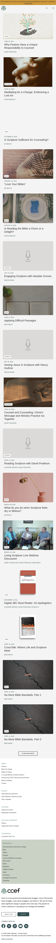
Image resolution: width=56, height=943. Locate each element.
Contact (3, 783)
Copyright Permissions (10, 878)
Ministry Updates (6, 780)
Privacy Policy (22, 933)
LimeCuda (9, 939)
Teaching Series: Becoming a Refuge (14, 847)
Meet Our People (6, 769)
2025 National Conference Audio (11, 796)
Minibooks (6, 866)
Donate (23, 914)
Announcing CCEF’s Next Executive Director (15, 777)
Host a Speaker (6, 799)
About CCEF (9, 914)
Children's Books (8, 869)
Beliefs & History (6, 772)
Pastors (3, 823)
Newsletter (6, 880)
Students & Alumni (7, 810)
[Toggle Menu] (53, 8)
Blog (4, 849)
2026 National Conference (9, 793)
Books (5, 863)
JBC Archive (6, 861)
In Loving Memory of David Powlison (12, 775)
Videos (5, 852)
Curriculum (6, 875)
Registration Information (8, 812)
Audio (4, 872)
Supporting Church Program (10, 826)
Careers (3, 766)
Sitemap (14, 933)
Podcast (5, 855)
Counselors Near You (8, 836)
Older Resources (28, 753)
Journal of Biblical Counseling (12, 858)
